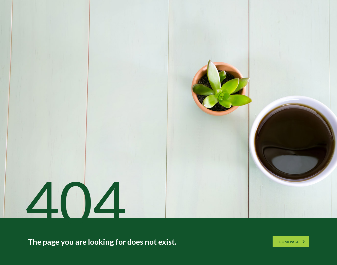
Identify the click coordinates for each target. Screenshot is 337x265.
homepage (292, 242)
